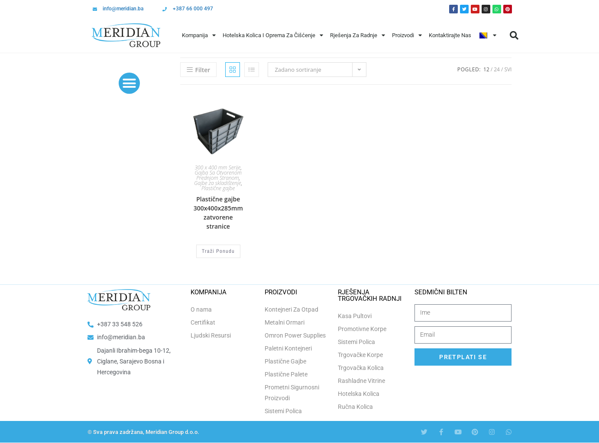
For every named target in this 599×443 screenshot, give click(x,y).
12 (486, 69)
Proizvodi (407, 35)
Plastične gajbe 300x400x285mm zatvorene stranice (218, 212)
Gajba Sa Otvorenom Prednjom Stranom (218, 175)
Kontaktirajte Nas (450, 35)
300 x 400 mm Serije (217, 167)
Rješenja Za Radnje (357, 35)
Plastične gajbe (218, 188)
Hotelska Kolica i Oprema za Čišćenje (273, 35)
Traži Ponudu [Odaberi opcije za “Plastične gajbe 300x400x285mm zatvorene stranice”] (218, 251)
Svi (508, 69)
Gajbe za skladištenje (217, 183)
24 (497, 69)
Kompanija (199, 35)
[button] (514, 35)
